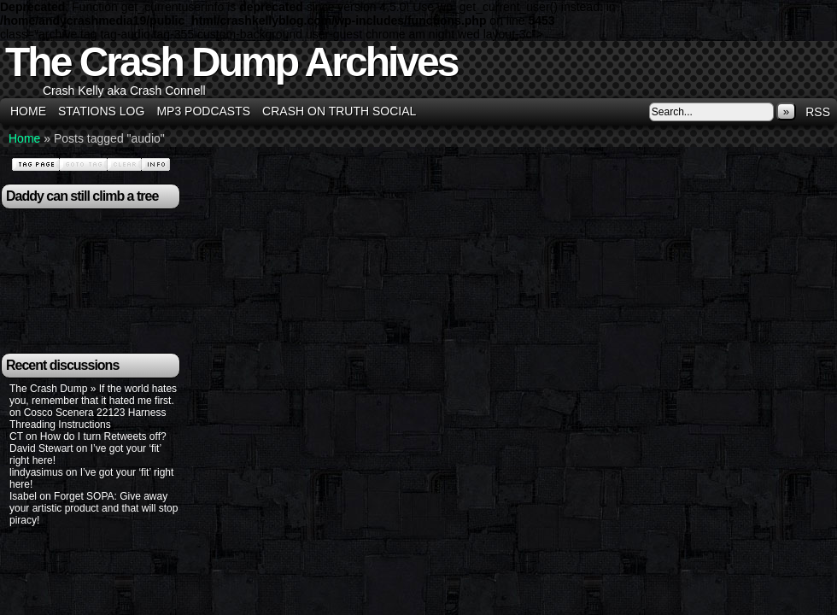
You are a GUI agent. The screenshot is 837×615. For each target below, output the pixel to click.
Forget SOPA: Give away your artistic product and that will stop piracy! (93, 508)
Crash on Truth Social (339, 111)
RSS (817, 112)
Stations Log (101, 111)
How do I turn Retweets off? (103, 436)
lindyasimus (36, 472)
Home (28, 111)
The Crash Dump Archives (231, 62)
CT (16, 436)
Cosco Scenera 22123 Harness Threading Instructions (87, 418)
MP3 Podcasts (203, 111)
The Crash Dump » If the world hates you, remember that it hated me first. (93, 395)
